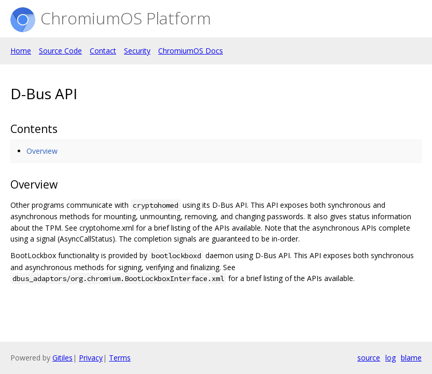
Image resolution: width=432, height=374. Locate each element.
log (390, 358)
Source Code (60, 51)
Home (20, 51)
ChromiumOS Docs (190, 51)
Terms (120, 358)
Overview (42, 151)
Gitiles (62, 358)
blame (411, 358)
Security (137, 51)
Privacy (91, 358)
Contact (103, 51)
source (368, 358)
